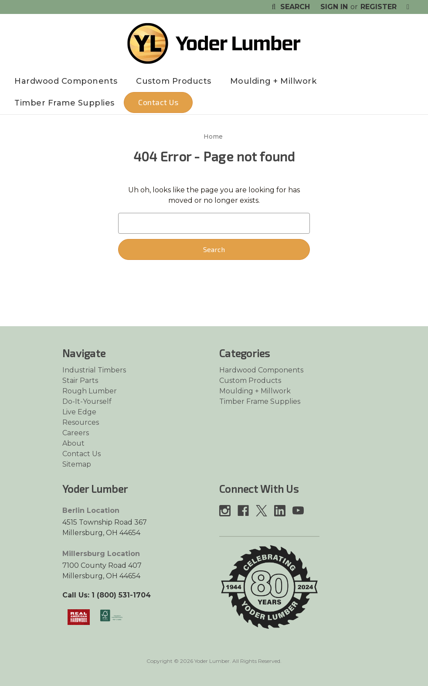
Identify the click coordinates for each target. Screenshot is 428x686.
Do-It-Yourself (87, 401)
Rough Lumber (89, 391)
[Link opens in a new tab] (79, 617)
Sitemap (76, 464)
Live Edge (79, 412)
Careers (75, 433)
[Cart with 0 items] (408, 7)
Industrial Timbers (94, 370)
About (73, 443)
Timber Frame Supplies (64, 103)
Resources (80, 422)
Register (378, 7)
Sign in (334, 7)
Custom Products (173, 81)
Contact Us (158, 102)
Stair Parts (80, 380)
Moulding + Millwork (273, 81)
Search (289, 7)
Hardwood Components (66, 81)
